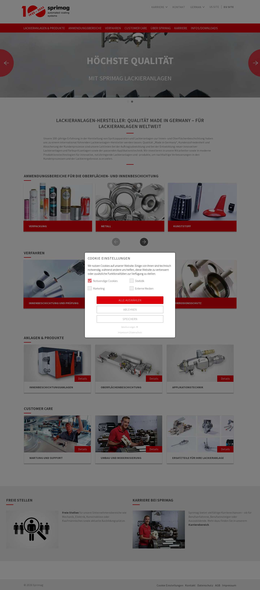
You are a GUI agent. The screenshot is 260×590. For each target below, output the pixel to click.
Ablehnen (130, 309)
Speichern (130, 319)
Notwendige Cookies (103, 281)
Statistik (137, 281)
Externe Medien (141, 288)
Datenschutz (136, 332)
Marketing (96, 288)
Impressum (123, 332)
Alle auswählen (130, 300)
